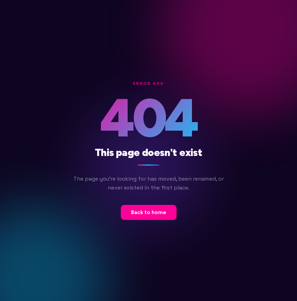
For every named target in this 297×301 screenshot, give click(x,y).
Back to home (148, 212)
